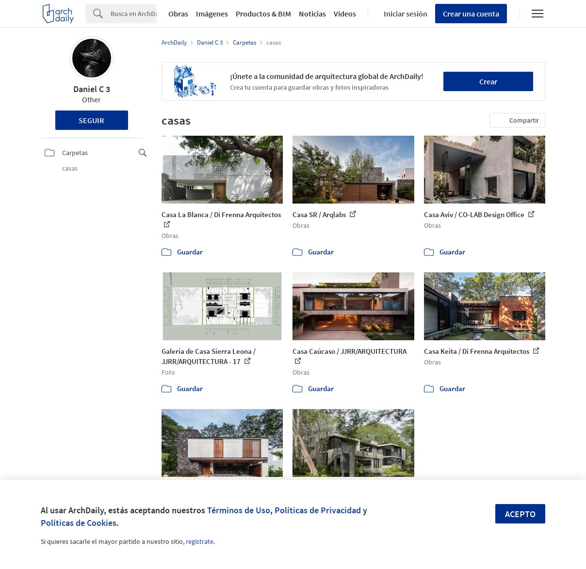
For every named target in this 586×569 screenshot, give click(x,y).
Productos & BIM (263, 13)
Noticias (312, 13)
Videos (345, 13)
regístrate (199, 541)
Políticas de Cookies (78, 522)
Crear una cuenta (471, 13)
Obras (178, 13)
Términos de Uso (238, 510)
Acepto (520, 514)
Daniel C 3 (91, 89)
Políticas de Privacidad (318, 510)
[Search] (134, 13)
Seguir (91, 120)
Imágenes (212, 13)
